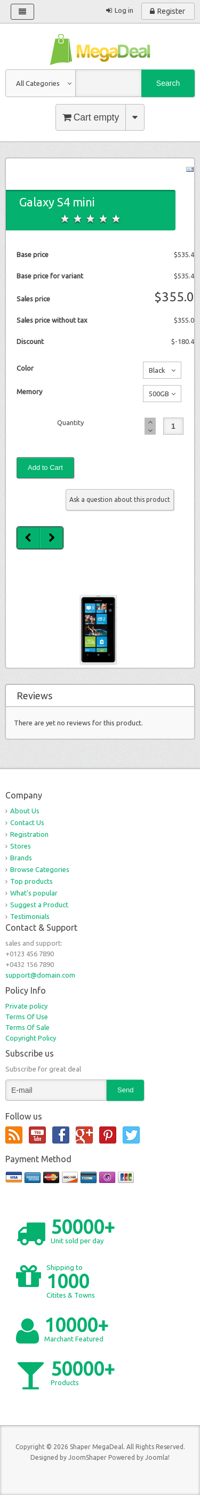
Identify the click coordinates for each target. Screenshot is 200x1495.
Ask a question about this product (119, 499)
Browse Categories (39, 869)
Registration (29, 834)
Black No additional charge (156, 372)
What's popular (34, 893)
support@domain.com (40, 975)
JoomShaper (87, 1457)
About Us (24, 810)
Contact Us (27, 822)
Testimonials (30, 916)
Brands (21, 857)
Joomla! (157, 1457)
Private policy (26, 1006)
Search (168, 83)
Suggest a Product (39, 904)
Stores (20, 846)
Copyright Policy (30, 1038)
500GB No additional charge (156, 396)
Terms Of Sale (27, 1027)
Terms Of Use (26, 1016)
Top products (31, 881)
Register (171, 11)
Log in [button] (124, 10)
